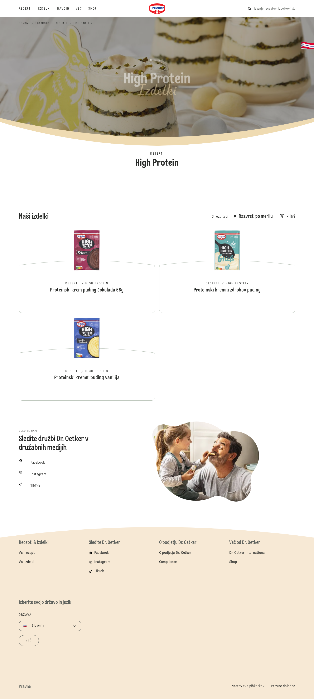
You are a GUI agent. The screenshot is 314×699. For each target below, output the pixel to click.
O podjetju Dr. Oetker (175, 553)
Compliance (168, 562)
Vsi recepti (27, 553)
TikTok (99, 571)
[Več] (82, 9)
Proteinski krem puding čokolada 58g (87, 271)
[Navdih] (66, 9)
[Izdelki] (47, 9)
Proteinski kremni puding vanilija (87, 359)
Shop (233, 562)
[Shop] (95, 9)
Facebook (101, 553)
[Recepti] (28, 9)
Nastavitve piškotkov (248, 686)
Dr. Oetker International (247, 553)
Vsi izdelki (26, 562)
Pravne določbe (283, 686)
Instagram (102, 562)
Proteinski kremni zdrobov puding (227, 271)
